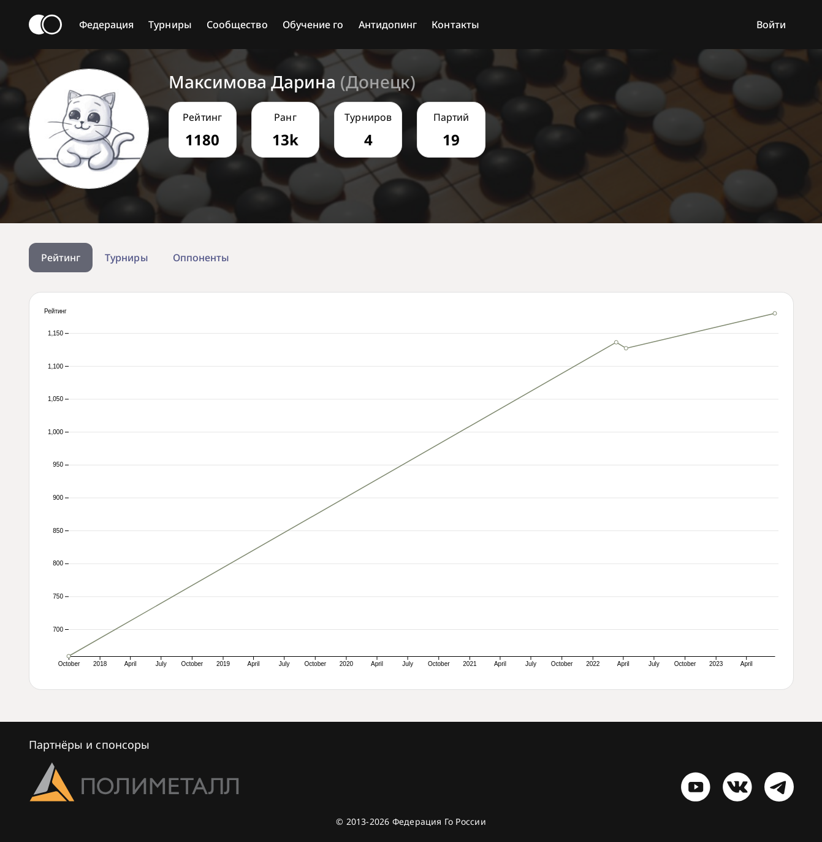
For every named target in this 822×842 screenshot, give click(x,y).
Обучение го (313, 24)
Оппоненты (201, 257)
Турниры (170, 24)
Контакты (455, 24)
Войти (771, 24)
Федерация (106, 24)
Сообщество (237, 24)
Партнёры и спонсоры (89, 744)
